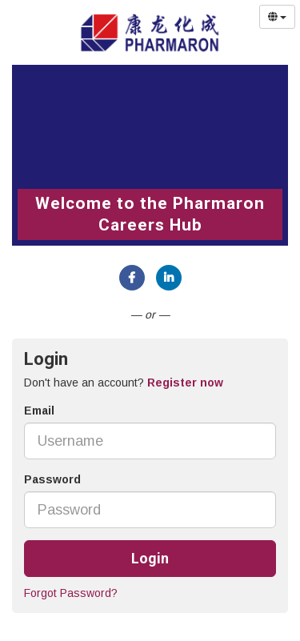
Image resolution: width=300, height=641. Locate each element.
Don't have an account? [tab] (123, 382)
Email (39, 410)
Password (52, 479)
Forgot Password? (71, 593)
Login (150, 558)
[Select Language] (277, 17)
